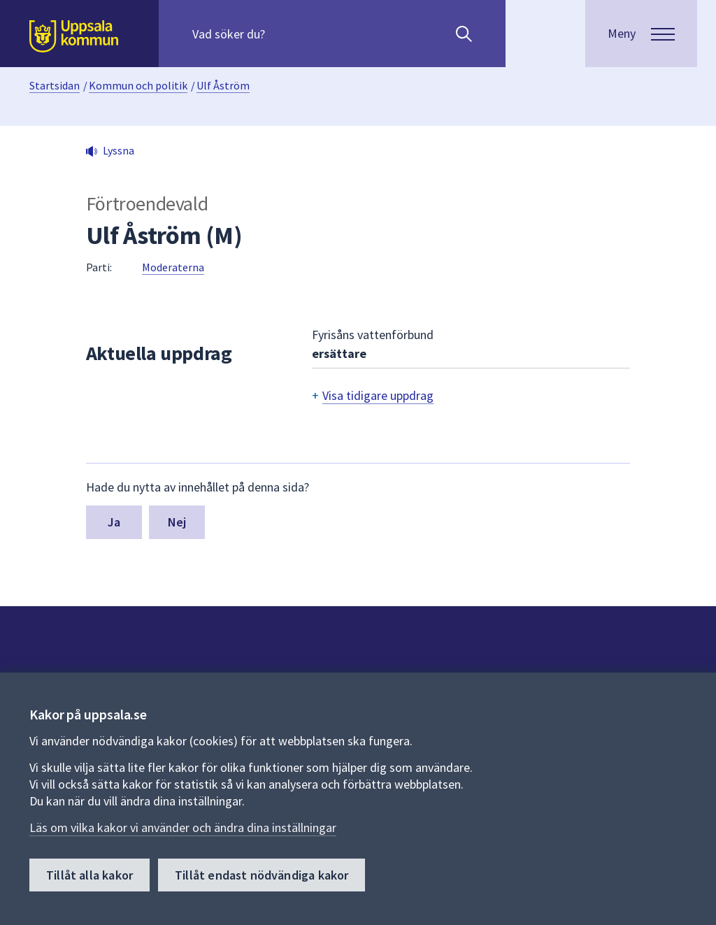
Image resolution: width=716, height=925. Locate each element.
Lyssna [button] (118, 150)
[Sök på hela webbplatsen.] (282, 33)
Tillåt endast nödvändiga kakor (261, 875)
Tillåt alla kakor (89, 875)
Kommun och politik (138, 85)
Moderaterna (173, 267)
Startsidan (54, 85)
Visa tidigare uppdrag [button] (378, 395)
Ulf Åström (223, 85)
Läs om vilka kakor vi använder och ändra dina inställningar (182, 827)
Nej (177, 522)
